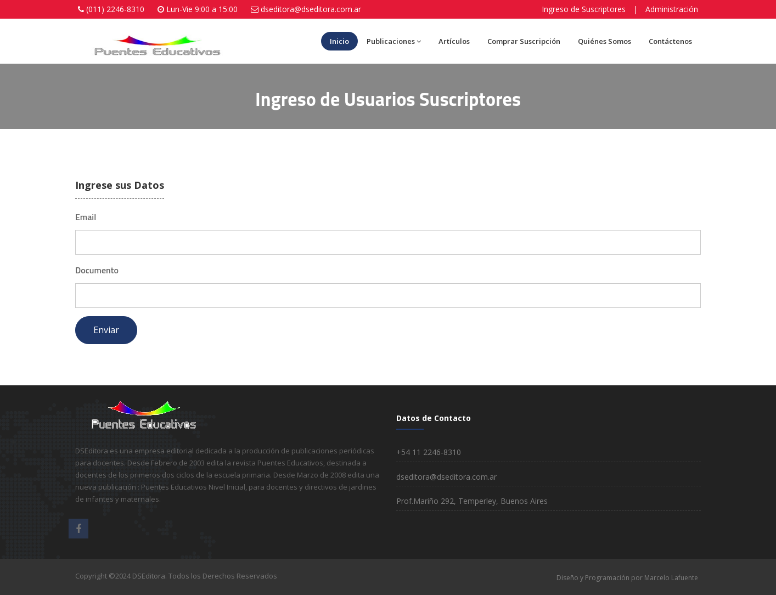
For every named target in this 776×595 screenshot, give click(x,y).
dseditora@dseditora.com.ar (311, 9)
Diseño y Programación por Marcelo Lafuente (627, 577)
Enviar (106, 330)
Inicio (339, 41)
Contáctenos (670, 41)
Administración (671, 9)
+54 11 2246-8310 (428, 452)
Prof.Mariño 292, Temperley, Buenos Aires (472, 501)
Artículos (454, 41)
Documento (97, 270)
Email (85, 216)
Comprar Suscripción (523, 41)
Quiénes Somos (604, 41)
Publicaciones (394, 41)
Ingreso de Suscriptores (584, 9)
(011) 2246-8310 (115, 9)
